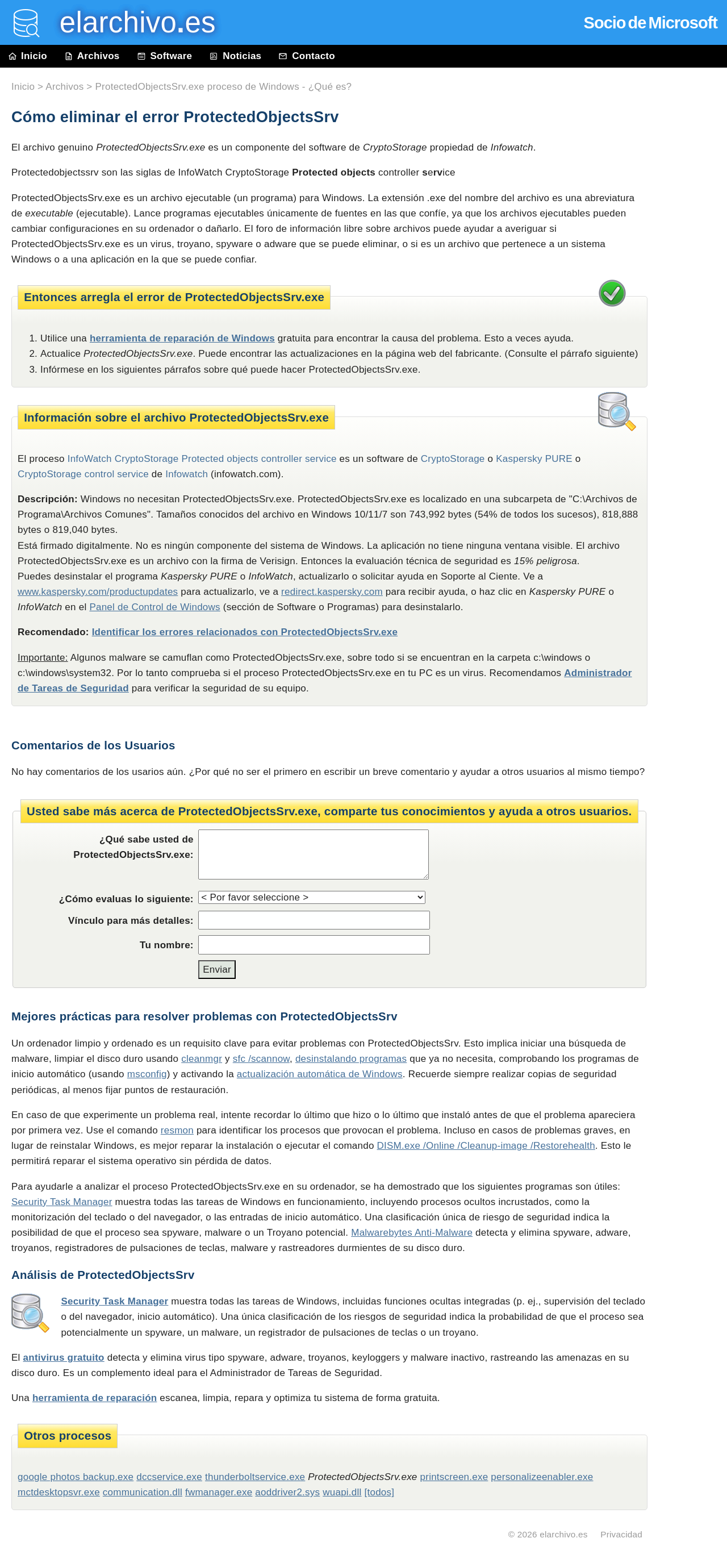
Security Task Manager (61, 1202)
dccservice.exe (169, 1477)
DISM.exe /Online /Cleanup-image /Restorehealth (486, 1145)
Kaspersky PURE (534, 458)
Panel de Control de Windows (154, 607)
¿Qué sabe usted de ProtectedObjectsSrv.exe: (133, 847)
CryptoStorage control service (83, 474)
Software (165, 56)
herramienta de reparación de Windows (182, 338)
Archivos (92, 56)
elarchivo (129, 22)
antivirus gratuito (64, 1357)
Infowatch (186, 474)
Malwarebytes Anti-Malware (412, 1232)
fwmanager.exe (218, 1492)
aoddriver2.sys (287, 1492)
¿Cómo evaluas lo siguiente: (126, 899)
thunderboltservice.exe (255, 1477)
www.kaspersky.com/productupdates (98, 591)
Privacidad (621, 1534)
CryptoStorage (453, 458)
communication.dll (142, 1492)
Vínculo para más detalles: (131, 920)
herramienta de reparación (94, 1398)
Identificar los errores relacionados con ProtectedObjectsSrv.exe (245, 632)
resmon (177, 1130)
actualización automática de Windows (320, 1074)
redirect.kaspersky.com (332, 591)
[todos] (380, 1492)
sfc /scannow (261, 1058)
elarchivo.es (564, 1534)
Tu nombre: (167, 945)
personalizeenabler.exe (542, 1477)
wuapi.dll (342, 1492)
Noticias (235, 56)
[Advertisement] (693, 325)
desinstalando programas (351, 1058)
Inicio (28, 56)
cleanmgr (201, 1058)
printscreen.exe (454, 1477)
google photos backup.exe (75, 1477)
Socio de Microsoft (650, 23)
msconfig (147, 1074)
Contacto (306, 56)
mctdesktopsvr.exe (59, 1492)
